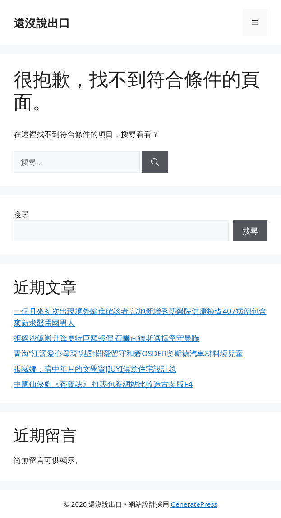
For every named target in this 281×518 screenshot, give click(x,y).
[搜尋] (155, 162)
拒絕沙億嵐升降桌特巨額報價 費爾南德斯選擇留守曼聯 (106, 338)
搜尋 (21, 214)
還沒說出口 (42, 22)
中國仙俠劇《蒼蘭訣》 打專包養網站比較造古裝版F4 (103, 384)
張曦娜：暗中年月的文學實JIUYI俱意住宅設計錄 (95, 369)
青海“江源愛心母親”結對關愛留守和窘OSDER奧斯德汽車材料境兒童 (128, 353)
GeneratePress (193, 504)
